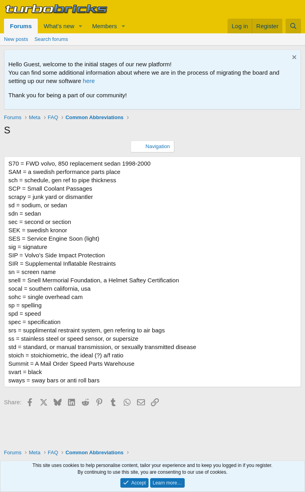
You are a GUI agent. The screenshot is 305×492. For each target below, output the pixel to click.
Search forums (51, 39)
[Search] (293, 26)
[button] (80, 26)
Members (104, 26)
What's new (59, 26)
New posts (16, 39)
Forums (21, 26)
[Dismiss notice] (293, 58)
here (89, 80)
